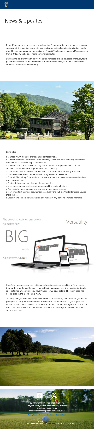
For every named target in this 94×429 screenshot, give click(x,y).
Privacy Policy (32, 415)
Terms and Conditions (46, 415)
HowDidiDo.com (51, 421)
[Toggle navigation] (88, 5)
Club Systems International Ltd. (51, 419)
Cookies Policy (61, 415)
